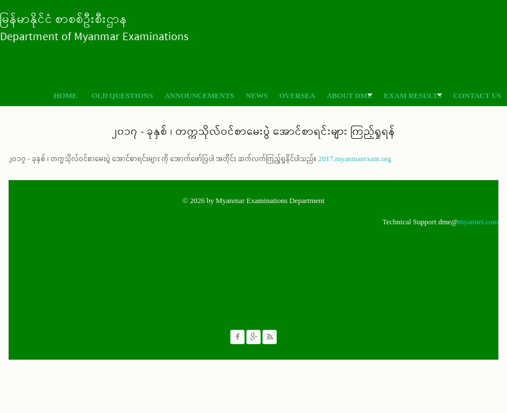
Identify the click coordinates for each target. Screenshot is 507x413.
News (257, 95)
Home (65, 95)
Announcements (199, 95)
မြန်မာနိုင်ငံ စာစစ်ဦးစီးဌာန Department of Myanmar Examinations (94, 28)
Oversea (297, 95)
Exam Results (410, 95)
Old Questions (122, 95)
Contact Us (477, 95)
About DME (347, 95)
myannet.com (478, 222)
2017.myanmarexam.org (354, 158)
